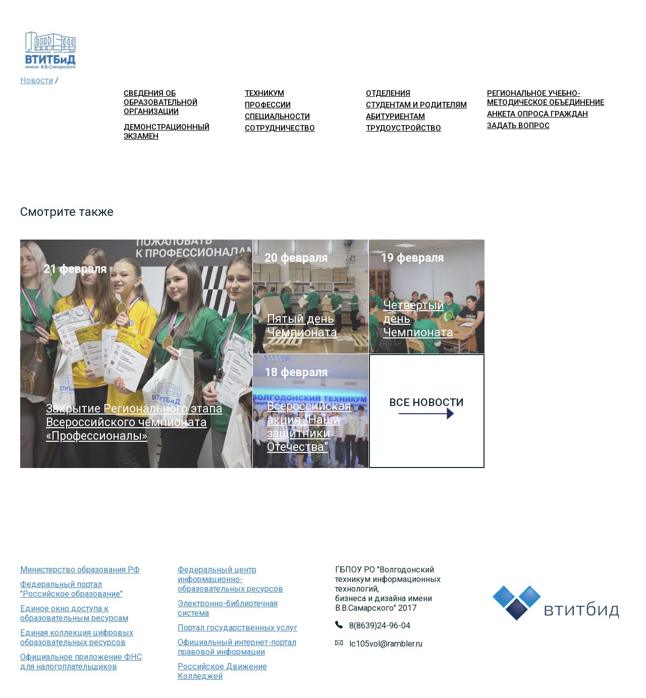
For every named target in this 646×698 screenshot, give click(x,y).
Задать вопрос (518, 125)
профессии (268, 104)
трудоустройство (403, 128)
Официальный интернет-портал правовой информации (237, 647)
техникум (264, 93)
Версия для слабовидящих (578, 143)
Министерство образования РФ (80, 569)
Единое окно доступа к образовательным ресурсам (74, 613)
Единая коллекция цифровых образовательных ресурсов (76, 637)
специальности (277, 116)
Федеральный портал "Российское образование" (71, 589)
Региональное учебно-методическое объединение (545, 98)
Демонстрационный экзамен (166, 132)
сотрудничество (280, 128)
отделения (388, 93)
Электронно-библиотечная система (228, 608)
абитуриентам (395, 116)
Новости (36, 80)
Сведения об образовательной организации (160, 102)
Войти (496, 143)
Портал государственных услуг (237, 627)
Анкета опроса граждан (537, 114)
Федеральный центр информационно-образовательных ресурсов (230, 579)
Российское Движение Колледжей (222, 671)
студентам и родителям (416, 104)
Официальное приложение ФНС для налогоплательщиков (81, 661)
